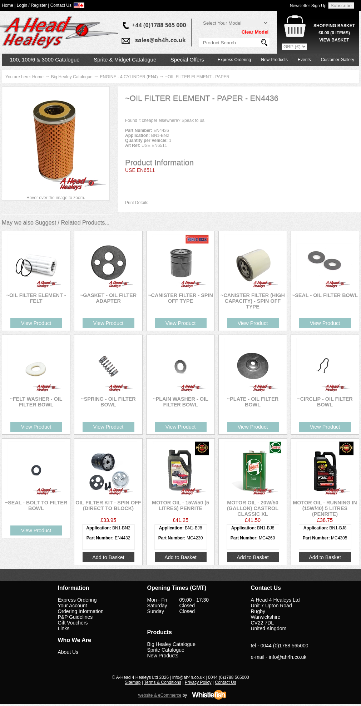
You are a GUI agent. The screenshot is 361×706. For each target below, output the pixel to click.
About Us (68, 652)
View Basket (334, 40)
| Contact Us (59, 5)
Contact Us (225, 682)
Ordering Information (81, 611)
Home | (8, 5)
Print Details (136, 202)
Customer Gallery (337, 59)
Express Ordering (234, 59)
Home (38, 76)
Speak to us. (194, 120)
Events (304, 59)
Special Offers (187, 59)
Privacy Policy (198, 682)
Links (64, 628)
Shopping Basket (334, 25)
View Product (36, 323)
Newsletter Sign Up (308, 5)
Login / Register (32, 5)
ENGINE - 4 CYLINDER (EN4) (129, 76)
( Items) (334, 32)
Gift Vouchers (73, 623)
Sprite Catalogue (165, 650)
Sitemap (132, 682)
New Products (274, 59)
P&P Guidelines (75, 617)
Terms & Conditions (162, 682)
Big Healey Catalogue (72, 76)
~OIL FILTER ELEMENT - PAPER (197, 76)
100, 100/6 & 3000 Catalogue (45, 59)
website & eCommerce (160, 695)
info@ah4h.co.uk (287, 657)
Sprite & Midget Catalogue (125, 59)
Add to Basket (108, 557)
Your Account (72, 605)
